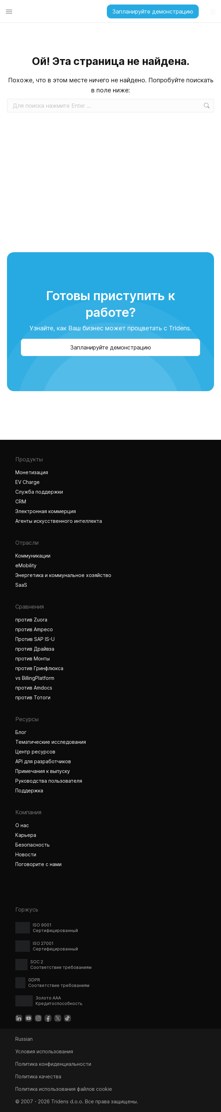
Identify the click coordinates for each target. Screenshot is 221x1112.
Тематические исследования (50, 742)
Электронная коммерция (45, 511)
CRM (20, 501)
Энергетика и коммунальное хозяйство (63, 575)
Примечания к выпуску (42, 771)
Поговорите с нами (38, 864)
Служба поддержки (39, 492)
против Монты (32, 658)
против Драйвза (34, 649)
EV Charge (27, 482)
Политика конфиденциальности (53, 1064)
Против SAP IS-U (35, 639)
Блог (20, 732)
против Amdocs (33, 688)
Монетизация (31, 472)
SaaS (21, 585)
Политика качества (38, 1076)
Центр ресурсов (35, 752)
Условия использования (44, 1051)
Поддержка (29, 790)
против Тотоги (33, 697)
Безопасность (32, 845)
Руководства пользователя (48, 781)
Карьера (25, 835)
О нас (22, 825)
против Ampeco (34, 629)
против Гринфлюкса (39, 668)
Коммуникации (32, 556)
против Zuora (31, 620)
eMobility (26, 565)
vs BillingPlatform (34, 678)
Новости (25, 854)
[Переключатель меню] (9, 11)
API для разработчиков (43, 761)
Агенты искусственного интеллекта (59, 521)
